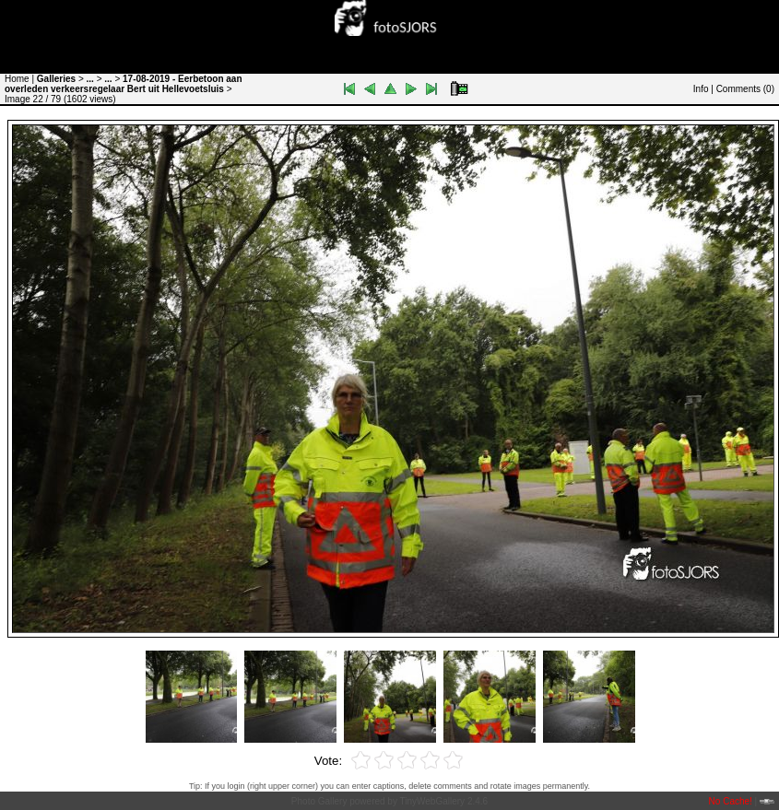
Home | (19, 79)
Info (701, 89)
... (90, 79)
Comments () (745, 89)
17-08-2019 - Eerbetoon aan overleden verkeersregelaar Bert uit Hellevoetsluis (123, 84)
